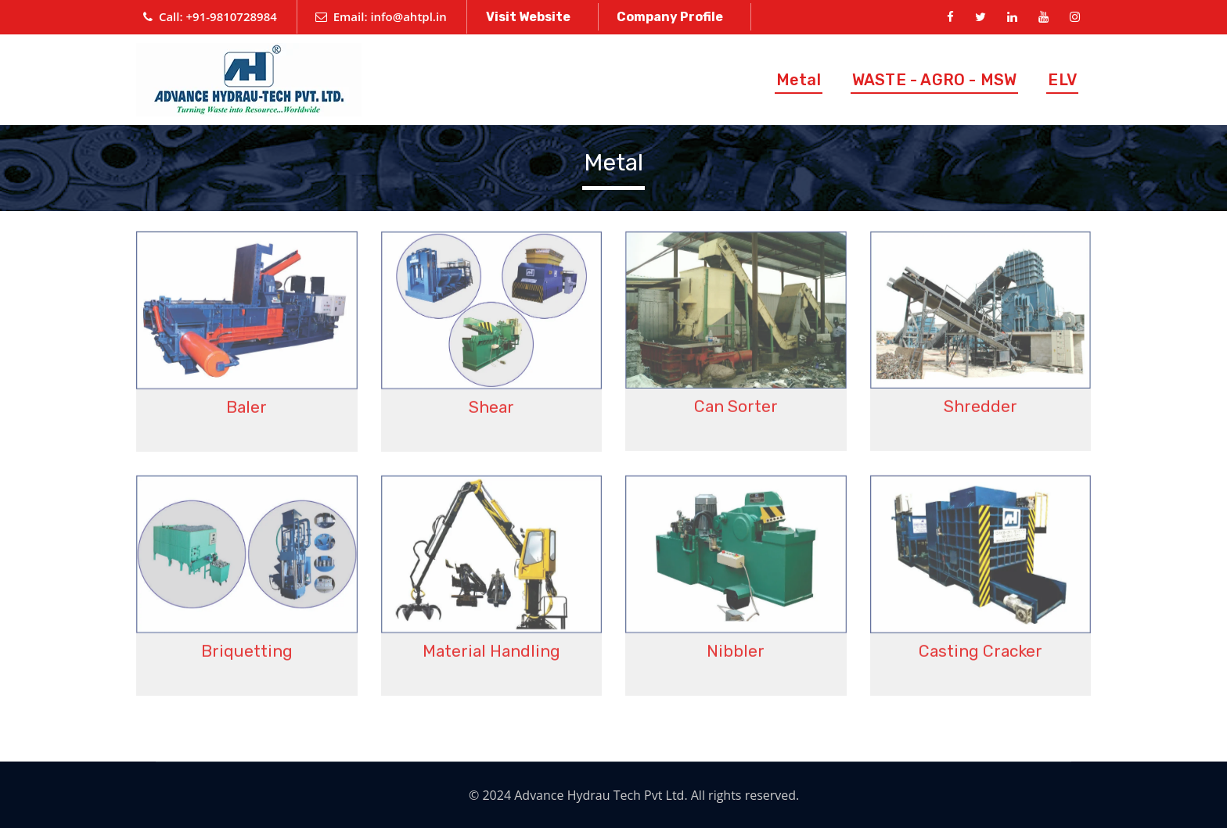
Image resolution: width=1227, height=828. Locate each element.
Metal (798, 79)
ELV (1062, 79)
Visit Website (528, 16)
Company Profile (670, 16)
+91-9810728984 (231, 16)
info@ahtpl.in (408, 16)
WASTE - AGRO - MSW (934, 79)
